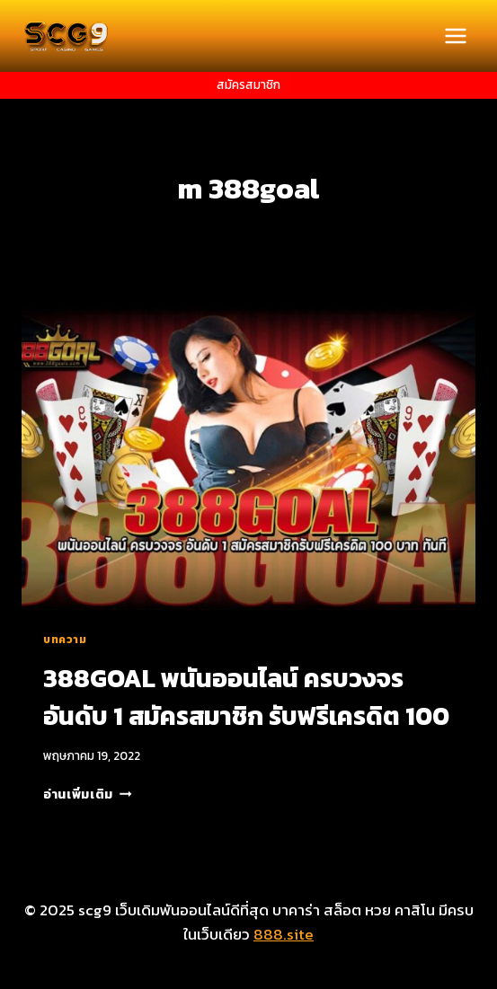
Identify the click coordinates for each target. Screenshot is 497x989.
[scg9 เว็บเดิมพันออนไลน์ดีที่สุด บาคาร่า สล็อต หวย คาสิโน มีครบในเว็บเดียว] (66, 36)
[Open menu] (455, 35)
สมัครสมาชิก (248, 84)
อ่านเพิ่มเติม (87, 794)
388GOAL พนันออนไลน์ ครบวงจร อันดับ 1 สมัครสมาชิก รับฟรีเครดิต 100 (246, 697)
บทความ (65, 639)
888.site (283, 934)
